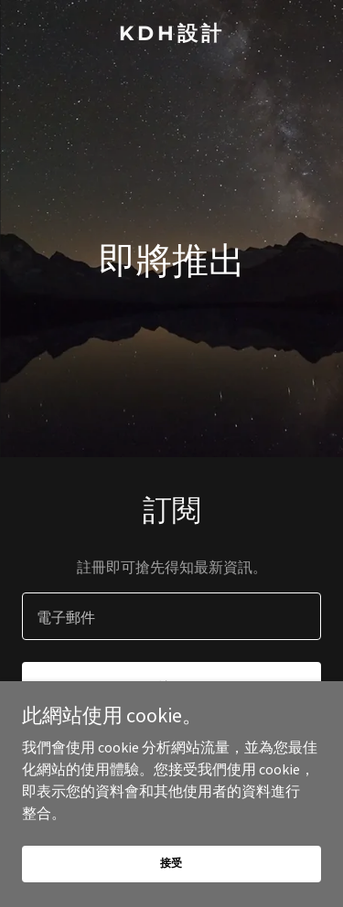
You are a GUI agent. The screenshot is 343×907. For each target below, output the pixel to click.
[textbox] (171, 616)
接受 (172, 863)
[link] (171, 35)
